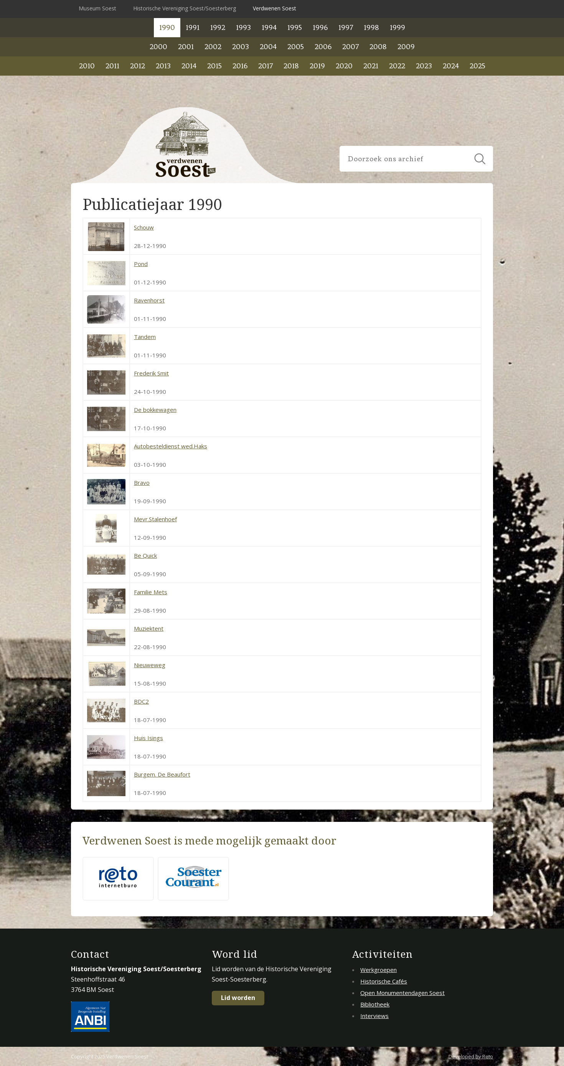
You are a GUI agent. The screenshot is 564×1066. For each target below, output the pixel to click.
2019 (317, 65)
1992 (217, 27)
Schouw (144, 227)
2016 (240, 65)
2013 (163, 65)
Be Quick (145, 555)
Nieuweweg (149, 665)
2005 (295, 46)
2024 (451, 65)
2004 (268, 46)
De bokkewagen (155, 409)
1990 (167, 27)
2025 (477, 65)
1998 (371, 27)
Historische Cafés (383, 981)
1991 (193, 27)
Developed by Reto (471, 1056)
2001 (186, 46)
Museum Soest (97, 8)
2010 (87, 65)
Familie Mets (150, 592)
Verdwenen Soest (274, 8)
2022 (397, 65)
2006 (323, 46)
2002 (212, 46)
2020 (344, 65)
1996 (320, 27)
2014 (188, 65)
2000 (158, 46)
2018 (291, 65)
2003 (240, 46)
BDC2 (141, 701)
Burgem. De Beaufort (162, 774)
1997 (345, 27)
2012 (137, 65)
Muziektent (148, 628)
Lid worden (238, 997)
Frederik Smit (151, 373)
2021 (370, 65)
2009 (406, 46)
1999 (397, 27)
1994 (269, 27)
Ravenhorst (149, 300)
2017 (265, 65)
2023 (424, 65)
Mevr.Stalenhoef (155, 519)
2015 (214, 65)
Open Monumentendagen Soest (402, 993)
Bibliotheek (374, 1004)
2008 (378, 46)
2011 (112, 65)
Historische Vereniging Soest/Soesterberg (184, 8)
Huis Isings (148, 738)
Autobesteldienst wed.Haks (170, 446)
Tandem (145, 336)
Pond (141, 264)
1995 (294, 27)
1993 (243, 27)
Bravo (142, 482)
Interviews (374, 1016)
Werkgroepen (378, 969)
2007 (350, 46)
